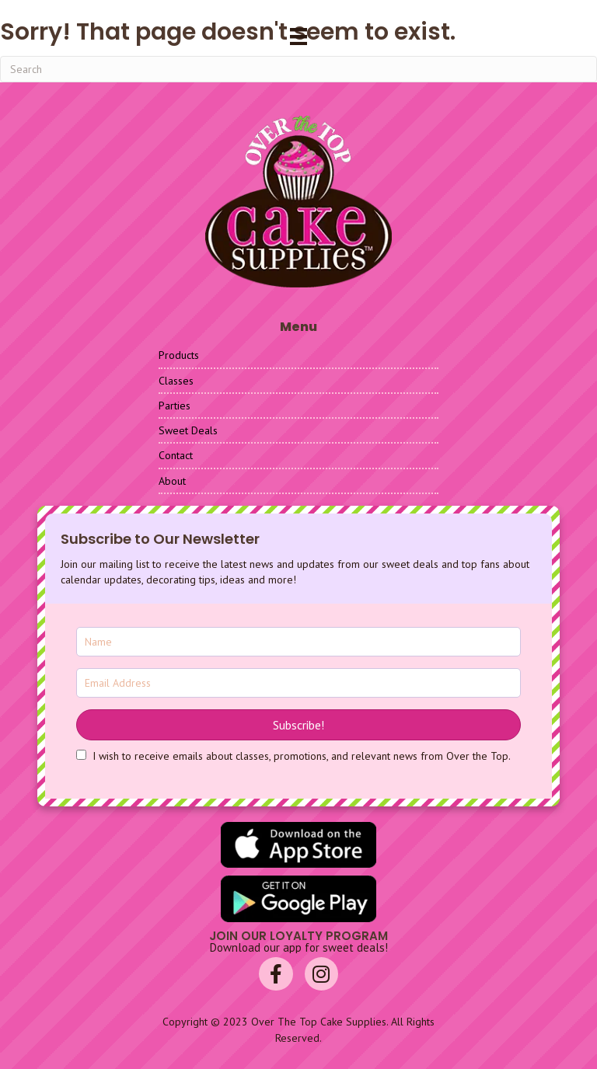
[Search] (298, 69)
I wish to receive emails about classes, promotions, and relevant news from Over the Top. (302, 756)
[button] (298, 724)
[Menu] (298, 36)
